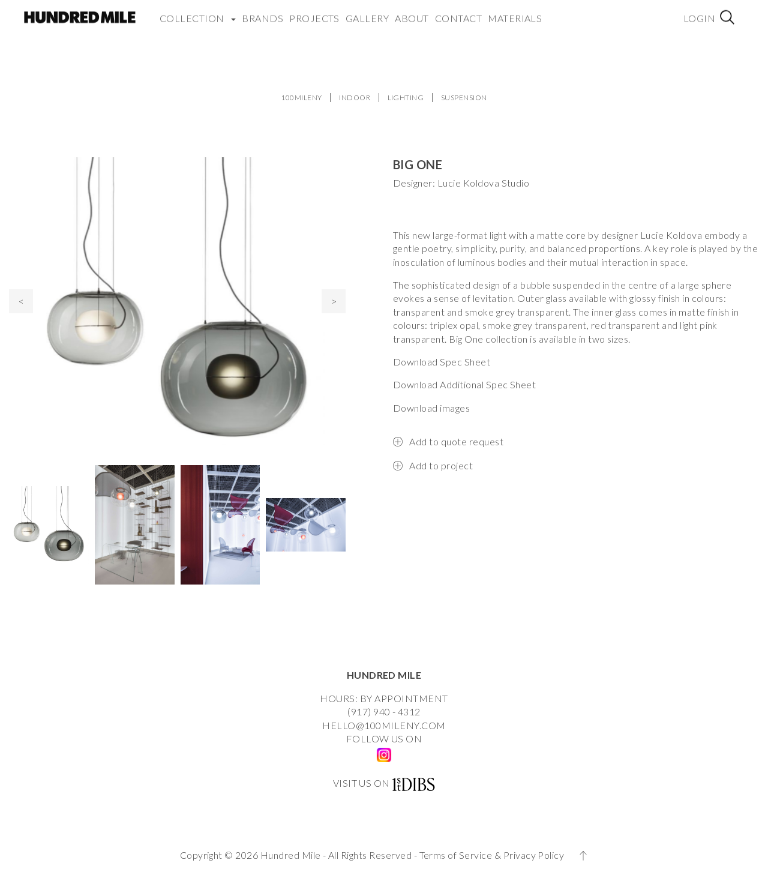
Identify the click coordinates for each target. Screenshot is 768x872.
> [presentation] (334, 301)
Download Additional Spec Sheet (464, 384)
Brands (262, 11)
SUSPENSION (464, 97)
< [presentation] (21, 301)
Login (699, 11)
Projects (314, 11)
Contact (458, 11)
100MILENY (301, 97)
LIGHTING (406, 97)
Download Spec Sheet (441, 361)
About (411, 11)
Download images (431, 407)
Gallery (367, 11)
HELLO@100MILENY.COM (383, 725)
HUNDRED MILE (384, 675)
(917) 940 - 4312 (384, 711)
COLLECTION (198, 11)
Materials (515, 11)
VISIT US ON (361, 783)
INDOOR (354, 97)
